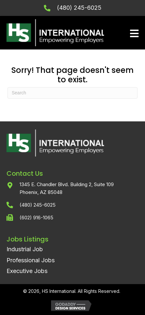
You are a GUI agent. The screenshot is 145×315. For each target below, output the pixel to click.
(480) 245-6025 (79, 7)
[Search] (72, 93)
